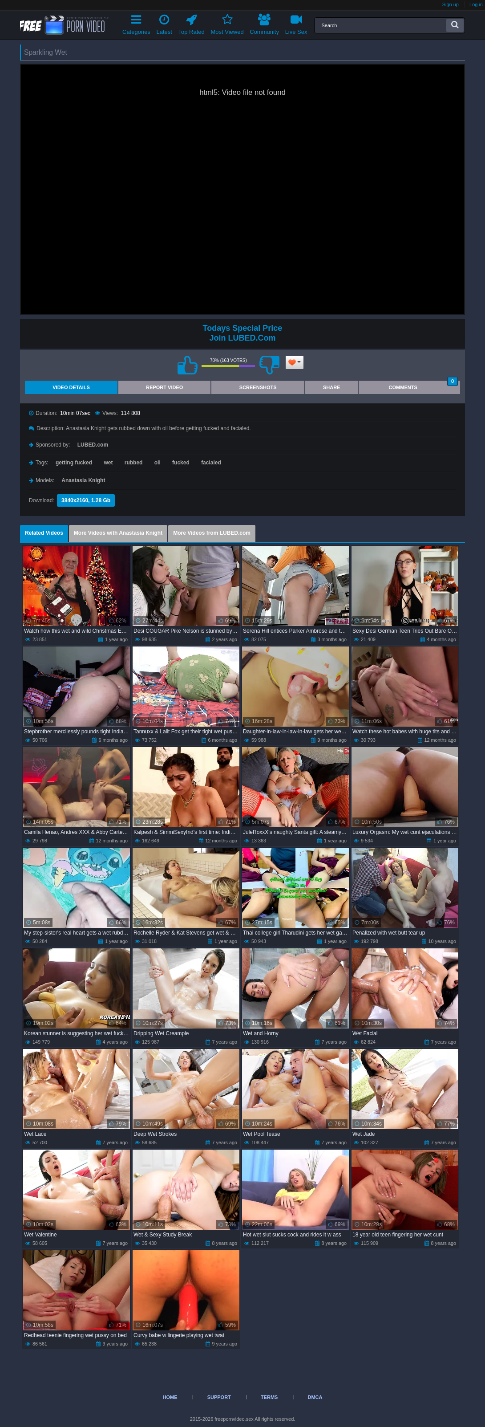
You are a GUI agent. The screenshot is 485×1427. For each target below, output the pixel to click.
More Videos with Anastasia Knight (118, 533)
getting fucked (74, 462)
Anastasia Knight (83, 480)
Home (170, 1397)
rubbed (134, 462)
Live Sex (296, 23)
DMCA (314, 1397)
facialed (211, 462)
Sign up (450, 4)
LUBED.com (92, 445)
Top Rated (191, 23)
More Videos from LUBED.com (212, 533)
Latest (164, 23)
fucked (181, 462)
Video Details (71, 387)
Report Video (164, 387)
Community (264, 23)
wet (108, 462)
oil (157, 462)
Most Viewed (226, 23)
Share (331, 387)
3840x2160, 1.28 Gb (85, 500)
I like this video (187, 365)
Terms (269, 1397)
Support (219, 1397)
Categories (136, 23)
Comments (423, 385)
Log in (476, 4)
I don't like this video (269, 365)
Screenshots (258, 387)
